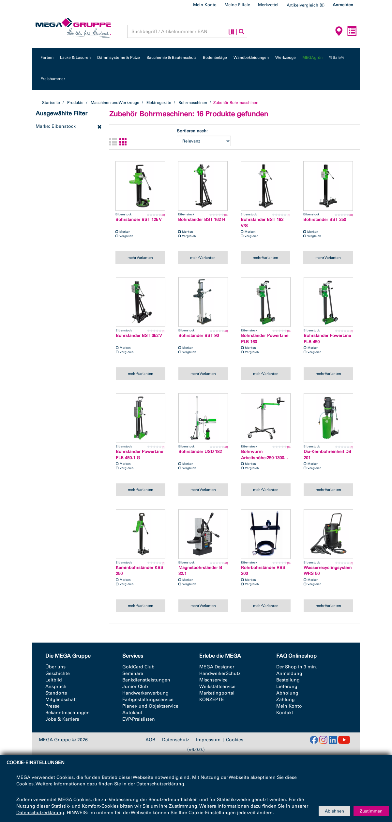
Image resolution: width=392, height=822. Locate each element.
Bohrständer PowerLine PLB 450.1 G (139, 454)
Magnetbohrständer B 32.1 (200, 570)
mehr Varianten (140, 257)
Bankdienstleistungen (146, 680)
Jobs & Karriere (62, 719)
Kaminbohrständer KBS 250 (139, 570)
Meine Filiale (237, 4)
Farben (46, 57)
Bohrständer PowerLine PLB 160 (264, 338)
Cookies (234, 740)
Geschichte (57, 673)
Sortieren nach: (192, 130)
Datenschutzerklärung (160, 784)
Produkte (75, 102)
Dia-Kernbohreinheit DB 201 (327, 454)
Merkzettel (268, 4)
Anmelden (343, 4)
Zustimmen (371, 811)
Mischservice (213, 680)
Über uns (55, 667)
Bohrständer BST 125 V (138, 219)
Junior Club (135, 686)
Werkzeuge (285, 57)
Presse (52, 706)
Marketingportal (216, 693)
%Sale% (336, 57)
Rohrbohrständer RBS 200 (263, 570)
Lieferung (286, 686)
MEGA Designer (216, 667)
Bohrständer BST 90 (198, 335)
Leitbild (53, 680)
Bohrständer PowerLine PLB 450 (327, 338)
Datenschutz (175, 740)
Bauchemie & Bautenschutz (171, 57)
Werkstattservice (217, 686)
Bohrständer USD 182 (200, 451)
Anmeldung (289, 673)
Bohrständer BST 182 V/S (262, 222)
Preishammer (52, 78)
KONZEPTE (211, 699)
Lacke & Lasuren (75, 57)
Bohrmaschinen (192, 102)
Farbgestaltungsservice (147, 699)
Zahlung (285, 699)
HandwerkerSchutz (219, 673)
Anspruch (56, 686)
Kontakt (284, 712)
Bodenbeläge (215, 57)
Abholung (287, 693)
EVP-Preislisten (138, 719)
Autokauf (132, 712)
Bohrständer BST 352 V (139, 335)
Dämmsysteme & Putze (118, 57)
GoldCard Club (138, 667)
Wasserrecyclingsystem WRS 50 (328, 570)
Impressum (208, 740)
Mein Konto (205, 4)
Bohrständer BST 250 (324, 219)
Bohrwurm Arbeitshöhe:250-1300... (264, 454)
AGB (150, 740)
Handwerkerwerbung (145, 693)
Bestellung (288, 680)
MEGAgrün (312, 57)
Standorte (56, 693)
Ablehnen (334, 811)
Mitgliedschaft (61, 699)
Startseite (51, 102)
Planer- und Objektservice (150, 706)
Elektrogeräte (158, 102)
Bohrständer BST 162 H (201, 219)
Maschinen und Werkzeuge (115, 102)
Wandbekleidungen (251, 57)
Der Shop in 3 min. (296, 667)
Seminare (132, 673)
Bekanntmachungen (67, 712)
